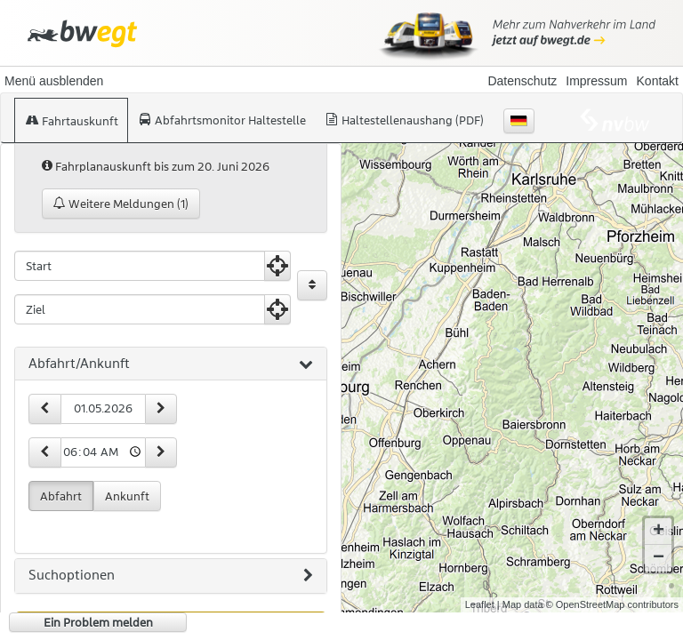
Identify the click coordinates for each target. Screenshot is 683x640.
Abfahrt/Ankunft (170, 364)
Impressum (596, 81)
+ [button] (658, 531)
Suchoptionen (170, 576)
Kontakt (658, 81)
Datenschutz (522, 81)
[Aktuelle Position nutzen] (277, 266)
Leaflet (479, 604)
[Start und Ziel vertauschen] (312, 285)
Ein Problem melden (98, 622)
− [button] (658, 558)
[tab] (170, 364)
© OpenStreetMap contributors (612, 604)
